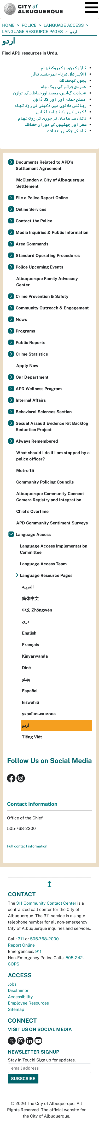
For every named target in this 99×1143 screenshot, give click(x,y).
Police (29, 25)
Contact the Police (34, 220)
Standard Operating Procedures (48, 255)
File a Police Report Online (42, 197)
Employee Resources (28, 1003)
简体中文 (30, 598)
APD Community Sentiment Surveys (52, 522)
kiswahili (30, 702)
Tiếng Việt (32, 736)
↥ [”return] (49, 884)
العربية (27, 586)
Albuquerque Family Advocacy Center (47, 281)
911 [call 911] (38, 951)
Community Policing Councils (45, 482)
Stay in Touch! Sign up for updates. (42, 1060)
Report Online (21, 945)
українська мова (39, 713)
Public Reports (30, 342)
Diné (26, 667)
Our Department (32, 377)
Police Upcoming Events (39, 267)
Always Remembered (37, 441)
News (21, 319)
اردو (25, 725)
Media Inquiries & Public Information (52, 232)
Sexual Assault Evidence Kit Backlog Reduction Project (52, 426)
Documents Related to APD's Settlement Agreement (44, 165)
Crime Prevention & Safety (42, 296)
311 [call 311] (21, 938)
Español (30, 690)
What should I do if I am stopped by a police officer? (53, 456)
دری (25, 621)
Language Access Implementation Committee (53, 549)
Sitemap (16, 1009)
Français (30, 644)
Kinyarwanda (35, 656)
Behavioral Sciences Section (44, 411)
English (29, 633)
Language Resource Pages (32, 31)
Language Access (64, 25)
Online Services (31, 209)
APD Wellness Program (39, 388)
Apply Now (27, 365)
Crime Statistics (32, 354)
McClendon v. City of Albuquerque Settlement (50, 183)
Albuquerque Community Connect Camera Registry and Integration (50, 496)
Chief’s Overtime (32, 511)
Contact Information (32, 804)
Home (8, 25)
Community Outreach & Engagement (52, 307)
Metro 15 (25, 470)
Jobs (12, 984)
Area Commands (32, 244)
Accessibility (20, 996)
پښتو (26, 679)
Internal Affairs (31, 400)
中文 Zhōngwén (37, 610)
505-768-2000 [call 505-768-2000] (44, 938)
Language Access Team (43, 563)
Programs (25, 331)
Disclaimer (18, 990)
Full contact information (27, 846)
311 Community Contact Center (46, 903)
